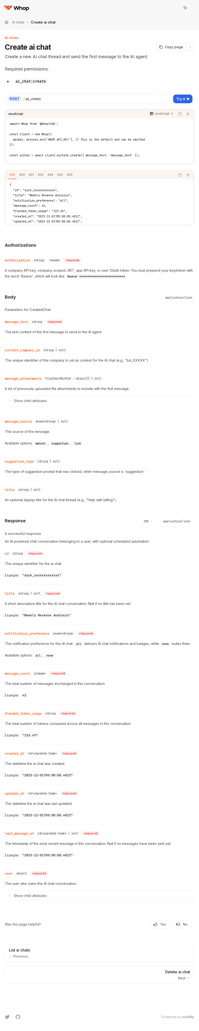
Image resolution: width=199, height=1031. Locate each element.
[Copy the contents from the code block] (180, 114)
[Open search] (176, 8)
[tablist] (90, 175)
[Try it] (182, 99)
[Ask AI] (188, 114)
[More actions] (192, 7)
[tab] (12, 175)
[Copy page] (171, 47)
